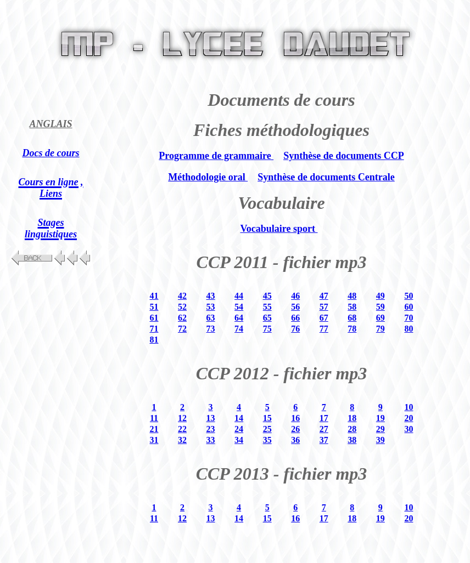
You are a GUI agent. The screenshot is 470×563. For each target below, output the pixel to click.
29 (380, 429)
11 (154, 418)
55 (267, 306)
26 (295, 429)
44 (238, 295)
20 (408, 418)
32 (182, 440)
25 (267, 429)
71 (153, 328)
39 (380, 440)
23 (210, 429)
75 (267, 328)
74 (238, 328)
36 (295, 440)
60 (408, 306)
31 (153, 440)
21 (153, 429)
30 (408, 429)
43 (210, 295)
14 (238, 418)
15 (267, 418)
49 (380, 295)
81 (153, 339)
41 (153, 295)
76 (295, 328)
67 (324, 317)
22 (182, 429)
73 (210, 328)
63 (210, 317)
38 (352, 440)
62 (182, 317)
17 (324, 418)
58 (352, 306)
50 (408, 295)
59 (380, 306)
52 (182, 306)
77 (324, 328)
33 (210, 440)
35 (267, 440)
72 (182, 328)
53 (210, 306)
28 (352, 429)
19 (380, 418)
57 (324, 306)
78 (352, 328)
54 (238, 306)
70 (408, 317)
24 (238, 429)
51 (153, 306)
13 (210, 418)
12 (182, 418)
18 (352, 418)
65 (267, 317)
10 (408, 407)
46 (295, 295)
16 (295, 418)
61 (153, 317)
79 (380, 328)
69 (380, 317)
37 (324, 440)
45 (267, 295)
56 (295, 306)
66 (295, 317)
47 (324, 295)
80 (408, 328)
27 (324, 429)
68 (352, 317)
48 (352, 295)
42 (182, 295)
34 (238, 440)
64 (238, 317)
